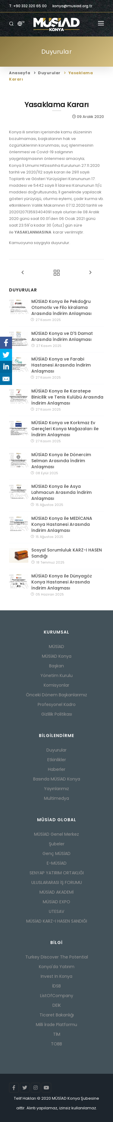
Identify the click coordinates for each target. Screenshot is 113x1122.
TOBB (56, 1044)
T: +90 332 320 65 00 (28, 5)
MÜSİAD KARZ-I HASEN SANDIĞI (56, 921)
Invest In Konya (56, 976)
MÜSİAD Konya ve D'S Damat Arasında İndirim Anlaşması (62, 336)
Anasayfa (19, 72)
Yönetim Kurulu (56, 675)
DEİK (56, 1005)
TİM (56, 1034)
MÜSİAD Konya (56, 656)
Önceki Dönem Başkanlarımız (56, 695)
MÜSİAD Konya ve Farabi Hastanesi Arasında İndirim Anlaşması (61, 365)
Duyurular (49, 72)
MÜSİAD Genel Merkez (56, 834)
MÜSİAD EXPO (56, 902)
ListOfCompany (56, 996)
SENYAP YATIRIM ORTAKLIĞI (57, 873)
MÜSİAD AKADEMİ (56, 892)
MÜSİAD (56, 647)
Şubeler (56, 844)
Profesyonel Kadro (57, 704)
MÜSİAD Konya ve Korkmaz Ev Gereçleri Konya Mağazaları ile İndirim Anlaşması (65, 429)
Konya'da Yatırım (56, 967)
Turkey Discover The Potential (56, 957)
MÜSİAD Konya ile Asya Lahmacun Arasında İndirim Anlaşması (61, 492)
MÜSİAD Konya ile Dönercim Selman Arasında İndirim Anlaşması (61, 461)
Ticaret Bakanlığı (56, 1015)
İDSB (56, 986)
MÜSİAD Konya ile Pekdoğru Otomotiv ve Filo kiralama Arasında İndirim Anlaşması (61, 307)
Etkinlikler (56, 760)
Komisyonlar (56, 685)
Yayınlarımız (56, 789)
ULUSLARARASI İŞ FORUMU (56, 882)
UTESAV (56, 911)
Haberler (56, 769)
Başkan (56, 666)
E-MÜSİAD (57, 863)
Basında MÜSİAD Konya (56, 779)
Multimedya (56, 798)
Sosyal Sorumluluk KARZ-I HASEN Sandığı (66, 553)
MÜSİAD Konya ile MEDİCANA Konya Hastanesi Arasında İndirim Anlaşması (61, 524)
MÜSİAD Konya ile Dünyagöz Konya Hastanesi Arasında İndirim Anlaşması (61, 582)
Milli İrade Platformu (56, 1025)
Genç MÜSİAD (56, 853)
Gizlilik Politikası (56, 714)
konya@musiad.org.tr (72, 5)
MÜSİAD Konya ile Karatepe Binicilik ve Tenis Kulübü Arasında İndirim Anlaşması (67, 397)
